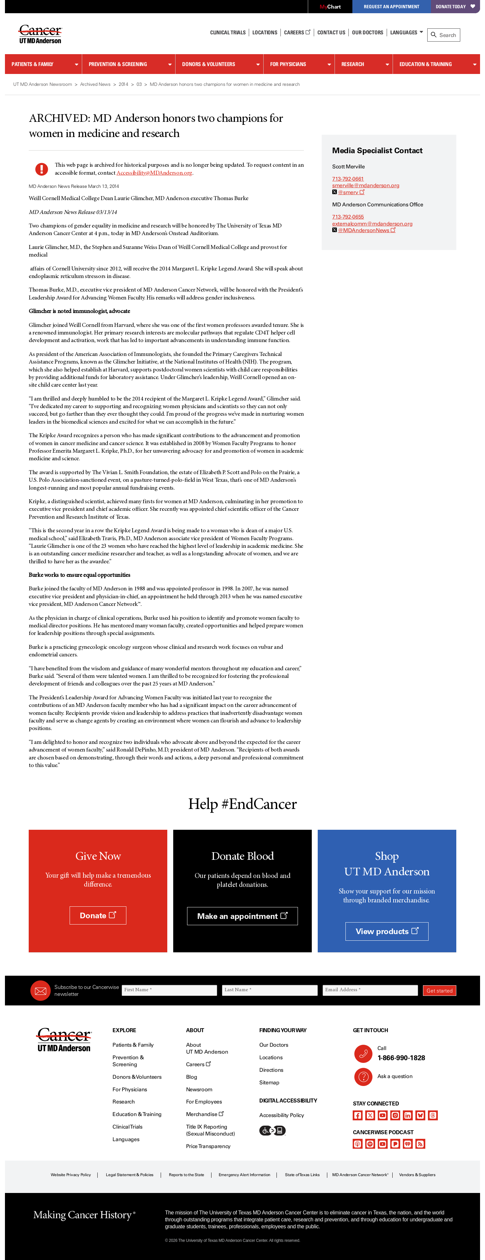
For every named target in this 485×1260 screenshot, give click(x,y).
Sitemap (269, 1082)
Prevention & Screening (118, 64)
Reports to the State (186, 1174)
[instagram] (395, 1115)
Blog (191, 1077)
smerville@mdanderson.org (365, 185)
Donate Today (455, 6)
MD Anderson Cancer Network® (360, 1174)
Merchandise (205, 1114)
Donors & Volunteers (208, 64)
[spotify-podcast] (370, 1144)
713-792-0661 (348, 179)
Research (352, 64)
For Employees (204, 1102)
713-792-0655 (348, 217)
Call (414, 1053)
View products (387, 931)
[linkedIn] (408, 1115)
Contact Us (331, 32)
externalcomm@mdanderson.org (372, 224)
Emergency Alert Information (245, 1174)
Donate (98, 915)
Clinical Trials (227, 32)
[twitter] (370, 1115)
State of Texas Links (302, 1174)
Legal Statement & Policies (129, 1174)
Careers (297, 32)
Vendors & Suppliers (417, 1174)
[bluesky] (420, 1115)
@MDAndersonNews (367, 230)
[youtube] (382, 1115)
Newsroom (199, 1089)
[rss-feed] (420, 1144)
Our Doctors (367, 32)
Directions (271, 1070)
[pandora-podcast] (395, 1144)
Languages (403, 32)
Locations (270, 1057)
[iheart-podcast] (408, 1144)
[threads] (433, 1115)
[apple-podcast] (357, 1144)
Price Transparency (208, 1146)
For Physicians (288, 64)
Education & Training (426, 64)
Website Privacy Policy (71, 1174)
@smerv (351, 192)
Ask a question (391, 1079)
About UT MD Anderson (207, 1048)
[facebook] (357, 1115)
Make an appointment (242, 916)
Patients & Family (32, 64)
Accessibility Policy (281, 1115)
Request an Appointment (391, 6)
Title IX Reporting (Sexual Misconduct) (210, 1130)
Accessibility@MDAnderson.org (154, 173)
